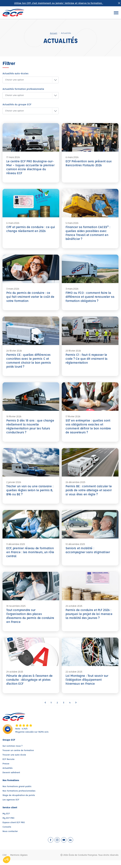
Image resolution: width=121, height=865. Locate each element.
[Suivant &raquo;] (76, 707)
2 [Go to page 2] (57, 707)
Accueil (53, 33)
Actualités (8, 772)
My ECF (6, 818)
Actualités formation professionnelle (23, 88)
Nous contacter (10, 835)
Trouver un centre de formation (18, 755)
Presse (6, 768)
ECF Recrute (8, 763)
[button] (28, 80)
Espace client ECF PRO (14, 827)
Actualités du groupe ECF (17, 104)
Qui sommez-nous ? (12, 750)
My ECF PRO (8, 822)
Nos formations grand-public (17, 791)
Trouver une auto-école (14, 759)
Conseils (7, 831)
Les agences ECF (11, 804)
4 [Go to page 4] (69, 707)
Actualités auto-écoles (15, 73)
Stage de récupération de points (19, 799)
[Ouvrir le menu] (116, 12)
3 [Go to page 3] (63, 707)
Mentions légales (19, 859)
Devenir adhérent (11, 777)
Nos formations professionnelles (19, 795)
